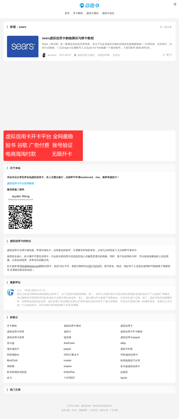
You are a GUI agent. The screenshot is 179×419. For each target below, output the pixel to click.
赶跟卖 (124, 372)
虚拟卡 (67, 331)
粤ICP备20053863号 (102, 406)
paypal (67, 349)
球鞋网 (10, 366)
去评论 (116, 55)
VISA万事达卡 (71, 354)
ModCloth (12, 360)
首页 (67, 13)
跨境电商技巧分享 (130, 360)
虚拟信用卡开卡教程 (131, 331)
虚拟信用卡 (89, 5)
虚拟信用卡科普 (15, 331)
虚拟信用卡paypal (130, 337)
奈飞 (9, 378)
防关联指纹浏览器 (17, 372)
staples (68, 366)
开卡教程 (78, 13)
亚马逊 (10, 343)
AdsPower (69, 343)
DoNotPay (69, 372)
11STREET (69, 378)
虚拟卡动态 (108, 13)
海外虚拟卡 (13, 349)
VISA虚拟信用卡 (129, 354)
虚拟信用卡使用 (15, 337)
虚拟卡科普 (126, 349)
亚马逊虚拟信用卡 (130, 366)
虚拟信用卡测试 (84, 55)
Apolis (123, 378)
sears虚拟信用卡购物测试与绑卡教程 (68, 38)
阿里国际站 (13, 354)
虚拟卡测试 (92, 13)
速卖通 (67, 337)
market (67, 360)
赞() (167, 55)
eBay (123, 343)
